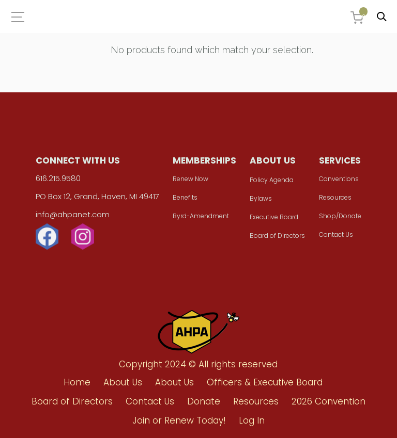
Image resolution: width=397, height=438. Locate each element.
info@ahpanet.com (73, 214)
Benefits (185, 197)
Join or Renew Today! (179, 420)
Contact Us (336, 234)
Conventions (339, 178)
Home (77, 382)
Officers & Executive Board (265, 382)
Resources (335, 197)
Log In (252, 420)
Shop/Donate (340, 216)
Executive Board (274, 217)
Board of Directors (277, 235)
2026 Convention (328, 401)
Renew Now (190, 178)
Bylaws (261, 198)
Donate (203, 401)
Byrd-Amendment (201, 216)
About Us (122, 382)
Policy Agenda (272, 179)
